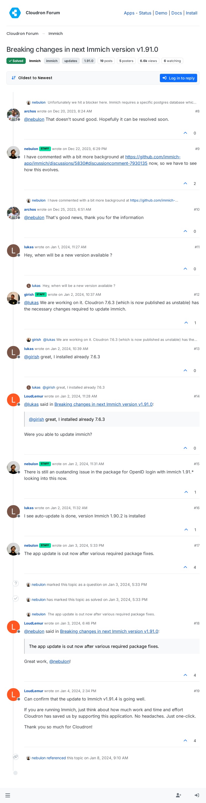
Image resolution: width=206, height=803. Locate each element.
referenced (56, 757)
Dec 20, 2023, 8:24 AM (72, 111)
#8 (197, 111)
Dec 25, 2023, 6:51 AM (72, 209)
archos (30, 111)
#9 (197, 149)
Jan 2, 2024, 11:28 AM (78, 396)
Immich (35, 61)
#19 (197, 691)
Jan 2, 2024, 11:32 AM (69, 508)
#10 (197, 209)
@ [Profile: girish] (31, 356)
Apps (129, 13)
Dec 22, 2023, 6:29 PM (87, 149)
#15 (197, 464)
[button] (7, 795)
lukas (29, 247)
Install (191, 13)
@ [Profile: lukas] (31, 302)
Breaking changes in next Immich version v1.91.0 (103, 404)
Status (145, 13)
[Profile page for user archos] (13, 114)
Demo (161, 13)
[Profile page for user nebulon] (13, 152)
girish (29, 294)
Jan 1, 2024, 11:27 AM (68, 247)
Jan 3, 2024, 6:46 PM (78, 623)
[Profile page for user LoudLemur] (13, 399)
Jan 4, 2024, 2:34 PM (78, 691)
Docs (176, 13)
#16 (197, 508)
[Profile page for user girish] (13, 298)
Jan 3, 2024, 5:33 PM (86, 545)
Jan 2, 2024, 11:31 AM (86, 464)
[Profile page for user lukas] (13, 250)
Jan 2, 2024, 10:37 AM (82, 294)
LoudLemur (33, 396)
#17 (197, 545)
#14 (197, 396)
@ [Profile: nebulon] (34, 119)
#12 (197, 294)
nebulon (39, 102)
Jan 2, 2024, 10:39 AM (69, 348)
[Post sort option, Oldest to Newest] (32, 78)
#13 (197, 348)
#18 (197, 623)
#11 (197, 247)
